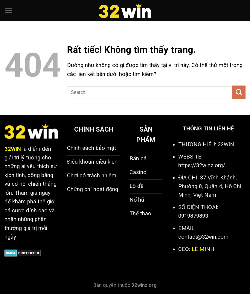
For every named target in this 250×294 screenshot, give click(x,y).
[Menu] (8, 11)
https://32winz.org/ (201, 165)
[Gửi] (239, 92)
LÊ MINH (203, 249)
